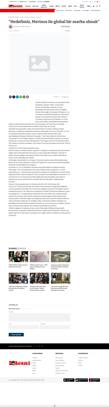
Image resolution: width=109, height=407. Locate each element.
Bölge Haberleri (44, 6)
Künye (80, 363)
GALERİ (13, 1)
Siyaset (64, 6)
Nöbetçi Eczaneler (60, 363)
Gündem (28, 6)
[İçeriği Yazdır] (27, 96)
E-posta (43, 324)
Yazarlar (57, 368)
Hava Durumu (59, 357)
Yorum (11, 312)
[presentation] (21, 337)
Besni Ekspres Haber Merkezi (22, 26)
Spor (75, 6)
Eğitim (57, 6)
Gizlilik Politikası (83, 357)
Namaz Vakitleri (59, 360)
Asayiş (51, 6)
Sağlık (70, 6)
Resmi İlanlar (82, 6)
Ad (10, 324)
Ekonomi (35, 6)
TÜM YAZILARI (65, 26)
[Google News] (65, 97)
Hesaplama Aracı (60, 373)
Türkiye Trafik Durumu (61, 370)
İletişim (80, 365)
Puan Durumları (59, 365)
